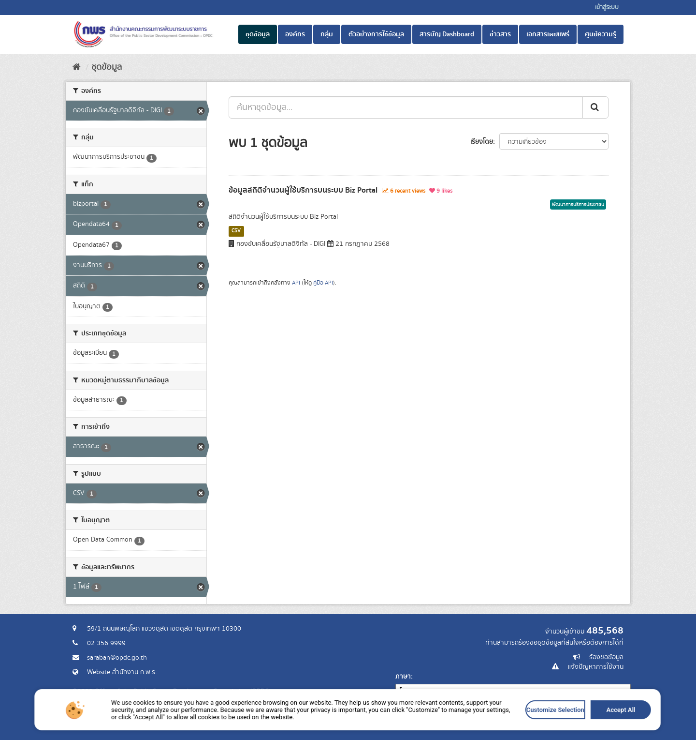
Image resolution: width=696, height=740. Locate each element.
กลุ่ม (326, 34)
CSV (236, 231)
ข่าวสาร (500, 34)
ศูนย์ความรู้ (600, 34)
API (296, 283)
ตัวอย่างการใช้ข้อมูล (376, 34)
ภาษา (403, 676)
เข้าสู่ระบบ (607, 7)
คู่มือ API (323, 283)
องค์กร (295, 34)
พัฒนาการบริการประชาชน (578, 204)
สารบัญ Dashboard (447, 34)
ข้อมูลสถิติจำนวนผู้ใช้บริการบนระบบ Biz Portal (303, 190)
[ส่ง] (595, 107)
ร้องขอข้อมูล (606, 657)
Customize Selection (453, 731)
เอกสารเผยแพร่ (547, 34)
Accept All (490, 731)
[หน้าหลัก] (76, 67)
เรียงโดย (481, 142)
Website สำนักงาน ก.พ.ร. (122, 672)
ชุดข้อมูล (258, 34)
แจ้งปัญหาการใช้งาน (596, 667)
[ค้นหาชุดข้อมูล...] (406, 107)
